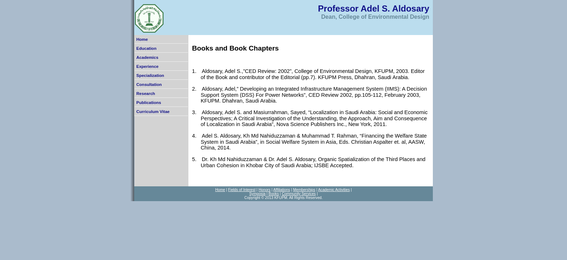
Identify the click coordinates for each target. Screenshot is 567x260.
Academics (147, 57)
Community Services (299, 194)
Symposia (257, 194)
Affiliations (281, 190)
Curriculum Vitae (153, 111)
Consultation (149, 84)
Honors (264, 190)
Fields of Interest (242, 190)
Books (274, 194)
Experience (147, 66)
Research (145, 93)
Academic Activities (334, 190)
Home (142, 39)
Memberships (304, 190)
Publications (148, 102)
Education (146, 48)
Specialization (150, 75)
